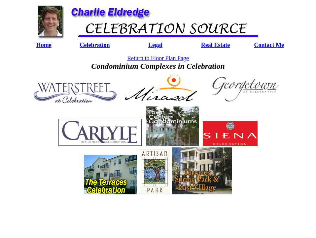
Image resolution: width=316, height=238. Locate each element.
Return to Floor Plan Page (158, 58)
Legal (155, 45)
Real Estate (215, 45)
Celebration (95, 45)
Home (44, 45)
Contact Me (269, 45)
